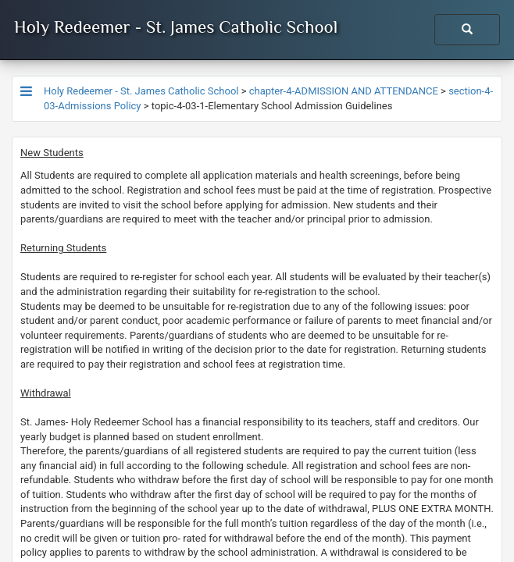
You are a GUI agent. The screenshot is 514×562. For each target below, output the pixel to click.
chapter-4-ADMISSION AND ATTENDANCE (343, 91)
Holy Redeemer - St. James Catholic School (175, 26)
